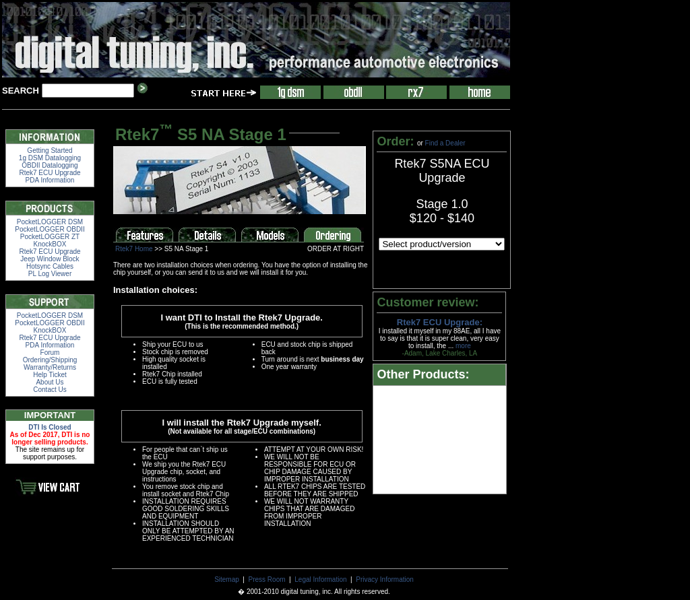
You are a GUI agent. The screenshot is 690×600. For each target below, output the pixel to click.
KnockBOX (50, 244)
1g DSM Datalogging (50, 158)
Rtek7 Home (134, 249)
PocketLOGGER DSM (50, 222)
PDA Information (50, 180)
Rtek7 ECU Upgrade (49, 172)
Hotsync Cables (49, 266)
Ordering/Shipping (50, 360)
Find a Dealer (445, 143)
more (463, 345)
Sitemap (226, 579)
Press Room (267, 579)
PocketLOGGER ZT (50, 236)
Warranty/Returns (50, 367)
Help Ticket (49, 374)
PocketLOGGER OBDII (49, 229)
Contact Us (49, 389)
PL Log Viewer (50, 273)
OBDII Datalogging (49, 165)
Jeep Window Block (49, 259)
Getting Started (49, 150)
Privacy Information (385, 579)
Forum (50, 352)
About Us (49, 382)
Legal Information (320, 579)
